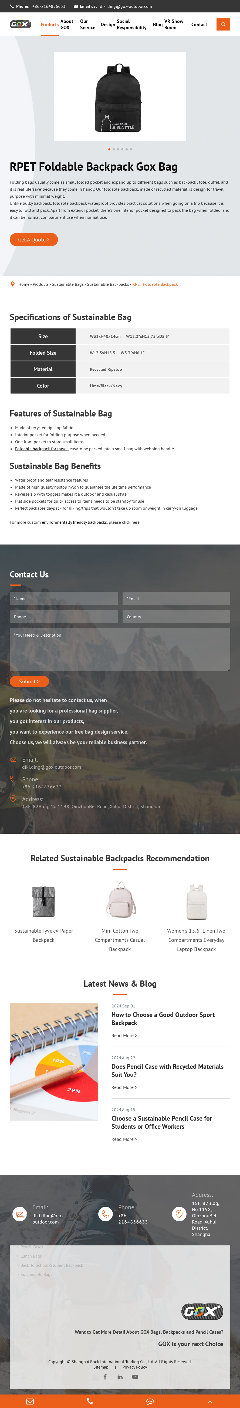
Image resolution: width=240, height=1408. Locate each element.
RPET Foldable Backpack (155, 284)
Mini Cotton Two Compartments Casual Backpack (120, 940)
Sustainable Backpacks (108, 284)
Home (23, 284)
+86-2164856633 (48, 6)
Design (108, 24)
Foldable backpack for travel (41, 448)
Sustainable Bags (68, 284)
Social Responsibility (132, 24)
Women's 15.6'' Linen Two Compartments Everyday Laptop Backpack (196, 940)
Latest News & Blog (120, 983)
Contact (199, 24)
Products (50, 24)
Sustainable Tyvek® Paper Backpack (43, 935)
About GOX (66, 24)
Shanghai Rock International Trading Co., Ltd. (113, 1361)
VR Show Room (173, 24)
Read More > (124, 1035)
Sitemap (101, 1367)
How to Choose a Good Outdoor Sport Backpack (163, 1019)
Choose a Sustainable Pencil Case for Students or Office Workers (161, 1122)
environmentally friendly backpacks (74, 522)
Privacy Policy (135, 1367)
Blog (158, 24)
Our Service (87, 24)
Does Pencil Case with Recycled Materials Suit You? (167, 1071)
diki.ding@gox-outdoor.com (126, 6)
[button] (109, 149)
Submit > (29, 681)
